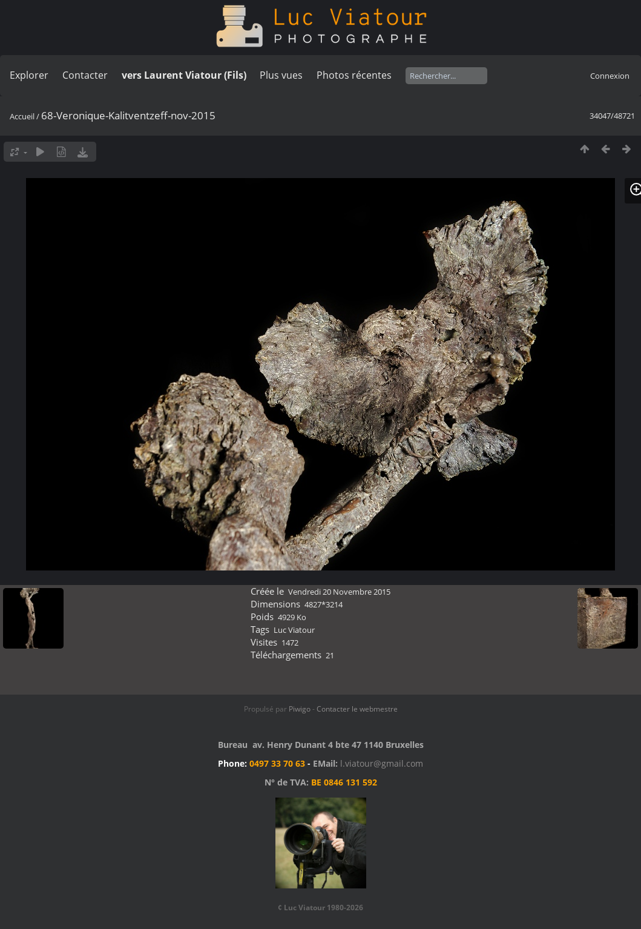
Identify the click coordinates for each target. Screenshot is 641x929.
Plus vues (281, 75)
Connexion (609, 75)
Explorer (29, 75)
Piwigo (300, 709)
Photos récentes (354, 75)
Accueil (22, 116)
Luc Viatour (294, 629)
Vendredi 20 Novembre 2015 (339, 591)
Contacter (85, 75)
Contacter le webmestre (357, 709)
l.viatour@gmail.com (381, 763)
